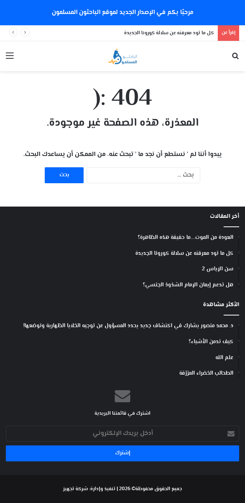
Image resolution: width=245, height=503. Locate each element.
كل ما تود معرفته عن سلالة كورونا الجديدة (169, 33)
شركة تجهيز (75, 489)
